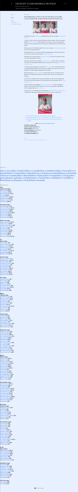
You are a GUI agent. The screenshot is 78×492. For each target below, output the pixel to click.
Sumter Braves (3, 401)
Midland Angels (4, 284)
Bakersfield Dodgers (5, 296)
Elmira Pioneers (4, 426)
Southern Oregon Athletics (6, 415)
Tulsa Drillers (3, 288)
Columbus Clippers (5, 206)
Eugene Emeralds (4, 412)
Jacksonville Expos (4, 268)
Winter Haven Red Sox (5, 352)
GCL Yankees (3, 483)
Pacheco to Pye (61, 175)
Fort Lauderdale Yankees (6, 336)
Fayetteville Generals (5, 392)
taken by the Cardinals (45, 56)
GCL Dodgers (3, 482)
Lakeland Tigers (4, 338)
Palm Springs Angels (5, 300)
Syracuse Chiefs (4, 214)
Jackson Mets (3, 282)
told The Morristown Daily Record (57, 90)
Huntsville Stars (4, 271)
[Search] (65, 3)
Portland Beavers (4, 231)
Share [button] (12, 14)
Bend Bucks (3, 409)
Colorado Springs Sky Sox (6, 225)
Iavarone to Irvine (39, 173)
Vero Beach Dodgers (5, 349)
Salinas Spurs (3, 304)
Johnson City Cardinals (6, 471)
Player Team (29, 8)
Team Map (35, 8)
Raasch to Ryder (12, 178)
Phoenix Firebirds (4, 230)
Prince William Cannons (6, 323)
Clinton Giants (3, 365)
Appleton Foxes (4, 358)
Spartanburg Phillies (5, 399)
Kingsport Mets (4, 472)
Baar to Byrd (17, 171)
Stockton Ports (4, 309)
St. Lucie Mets (3, 344)
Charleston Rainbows (5, 388)
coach (12, 19)
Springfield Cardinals (5, 376)
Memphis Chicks (4, 273)
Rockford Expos (4, 372)
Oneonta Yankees (4, 436)
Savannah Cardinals (5, 398)
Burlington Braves (4, 361)
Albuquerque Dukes (5, 222)
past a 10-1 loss (40, 88)
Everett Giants (3, 414)
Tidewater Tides (4, 216)
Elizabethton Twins (5, 468)
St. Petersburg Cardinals (16, 24)
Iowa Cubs (2, 195)
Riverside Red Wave (5, 303)
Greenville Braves (4, 266)
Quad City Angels (4, 371)
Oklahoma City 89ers (5, 200)
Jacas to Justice (52, 173)
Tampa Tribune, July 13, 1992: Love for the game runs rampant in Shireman (44, 117)
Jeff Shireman (38, 36)
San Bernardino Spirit (5, 306)
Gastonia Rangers (4, 393)
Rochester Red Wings (5, 212)
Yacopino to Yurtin (22, 180)
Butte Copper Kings (5, 452)
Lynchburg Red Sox (5, 320)
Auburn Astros (4, 423)
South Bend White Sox (5, 374)
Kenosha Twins (4, 366)
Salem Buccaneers (4, 325)
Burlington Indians (5, 466)
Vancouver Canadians (5, 236)
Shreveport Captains (5, 287)
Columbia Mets (4, 387)
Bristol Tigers (3, 464)
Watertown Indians (4, 442)
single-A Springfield (38, 72)
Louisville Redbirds (5, 197)
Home (16, 8)
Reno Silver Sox (4, 301)
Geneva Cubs (3, 430)
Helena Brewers (4, 456)
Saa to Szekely (25, 178)
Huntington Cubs (4, 469)
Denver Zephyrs (4, 192)
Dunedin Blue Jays (4, 334)
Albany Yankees (4, 243)
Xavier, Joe (10, 180)
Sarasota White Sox (4, 347)
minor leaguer (14, 22)
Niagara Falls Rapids (5, 434)
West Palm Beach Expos (6, 350)
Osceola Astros (4, 341)
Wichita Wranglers (4, 290)
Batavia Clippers (4, 425)
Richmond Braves (4, 211)
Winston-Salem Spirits (5, 327)
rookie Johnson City (47, 60)
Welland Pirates (4, 444)
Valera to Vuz (61, 178)
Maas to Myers (23, 175)
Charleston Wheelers (5, 390)
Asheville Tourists (4, 384)
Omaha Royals (3, 201)
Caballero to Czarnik (30, 171)
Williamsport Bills (4, 254)
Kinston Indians (4, 319)
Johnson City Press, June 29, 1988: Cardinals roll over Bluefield (41, 115)
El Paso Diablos (4, 281)
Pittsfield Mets (3, 437)
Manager (13, 21)
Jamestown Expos (4, 433)
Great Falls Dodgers (5, 455)
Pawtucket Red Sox (5, 209)
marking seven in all (58, 48)
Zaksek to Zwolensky (37, 180)
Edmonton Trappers (5, 227)
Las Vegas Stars (3, 228)
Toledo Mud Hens (4, 217)
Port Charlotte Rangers (6, 342)
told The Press (48, 66)
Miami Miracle (3, 339)
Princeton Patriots (4, 476)
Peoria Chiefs (3, 369)
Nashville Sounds (4, 198)
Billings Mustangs (4, 450)
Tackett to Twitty (37, 178)
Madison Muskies (4, 368)
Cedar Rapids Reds (5, 363)
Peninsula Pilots (4, 322)
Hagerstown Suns (4, 246)
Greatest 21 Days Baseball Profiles (35, 3)
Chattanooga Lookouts (6, 263)
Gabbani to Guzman (13, 173)
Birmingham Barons (5, 260)
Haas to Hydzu (26, 173)
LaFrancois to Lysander (8, 175)
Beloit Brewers (3, 360)
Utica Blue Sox (3, 441)
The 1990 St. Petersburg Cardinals (47, 123)
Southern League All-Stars (6, 258)
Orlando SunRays (4, 274)
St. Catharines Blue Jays (6, 439)
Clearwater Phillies (4, 333)
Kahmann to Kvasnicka (67, 173)
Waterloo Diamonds (5, 377)
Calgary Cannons (4, 223)
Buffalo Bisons (3, 190)
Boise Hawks (3, 411)
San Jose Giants (4, 307)
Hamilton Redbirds (5, 431)
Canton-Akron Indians (5, 244)
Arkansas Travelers (4, 279)
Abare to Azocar (6, 171)
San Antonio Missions (5, 285)
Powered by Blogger (39, 488)
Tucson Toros (3, 235)
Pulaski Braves (3, 477)
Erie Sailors (2, 428)
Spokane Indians (4, 417)
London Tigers (4, 249)
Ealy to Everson (62, 171)
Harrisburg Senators (5, 247)
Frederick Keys (3, 317)
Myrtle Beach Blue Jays (5, 396)
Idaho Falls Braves (4, 458)
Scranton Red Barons (5, 208)
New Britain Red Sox (5, 250)
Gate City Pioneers (4, 453)
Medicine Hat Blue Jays (6, 460)
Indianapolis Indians (5, 193)
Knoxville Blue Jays (4, 269)
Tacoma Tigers (3, 233)
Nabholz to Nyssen (36, 175)
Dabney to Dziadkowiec (47, 171)
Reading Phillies (4, 252)
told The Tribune (33, 42)
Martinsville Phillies (5, 474)
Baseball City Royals (5, 331)
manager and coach (48, 54)
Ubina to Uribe (50, 178)
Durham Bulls (3, 315)
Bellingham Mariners (5, 407)
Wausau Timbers (4, 379)
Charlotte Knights (4, 262)
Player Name (22, 8)
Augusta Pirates (4, 385)
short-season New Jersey (47, 84)
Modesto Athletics (4, 298)
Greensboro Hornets (5, 395)
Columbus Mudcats (5, 265)
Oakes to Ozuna (49, 175)
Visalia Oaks (3, 311)
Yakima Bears (3, 418)
